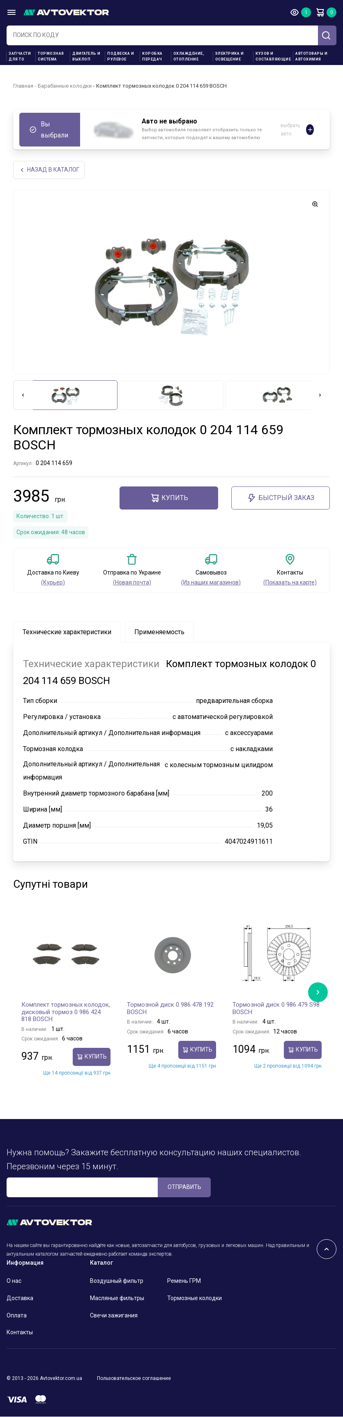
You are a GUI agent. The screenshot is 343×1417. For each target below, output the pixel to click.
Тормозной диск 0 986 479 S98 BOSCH (276, 1009)
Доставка (20, 1299)
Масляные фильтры (117, 1299)
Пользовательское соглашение (134, 1379)
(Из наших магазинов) (211, 583)
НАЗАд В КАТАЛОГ (50, 170)
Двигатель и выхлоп (86, 56)
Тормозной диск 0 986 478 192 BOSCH (170, 1009)
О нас (14, 1281)
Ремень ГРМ (184, 1281)
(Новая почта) (132, 583)
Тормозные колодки (194, 1299)
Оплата (17, 1315)
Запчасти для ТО (20, 56)
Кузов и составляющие (273, 56)
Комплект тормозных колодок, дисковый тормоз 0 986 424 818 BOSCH (65, 1013)
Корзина (320, 12)
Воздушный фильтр (116, 1281)
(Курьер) (53, 583)
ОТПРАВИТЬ (184, 1187)
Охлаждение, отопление (189, 56)
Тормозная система (51, 56)
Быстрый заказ (280, 498)
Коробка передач (152, 56)
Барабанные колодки (65, 86)
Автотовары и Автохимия (311, 56)
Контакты (20, 1333)
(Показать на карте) (290, 583)
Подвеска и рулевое (120, 56)
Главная (23, 86)
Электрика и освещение (229, 56)
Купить (169, 498)
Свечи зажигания (114, 1315)
